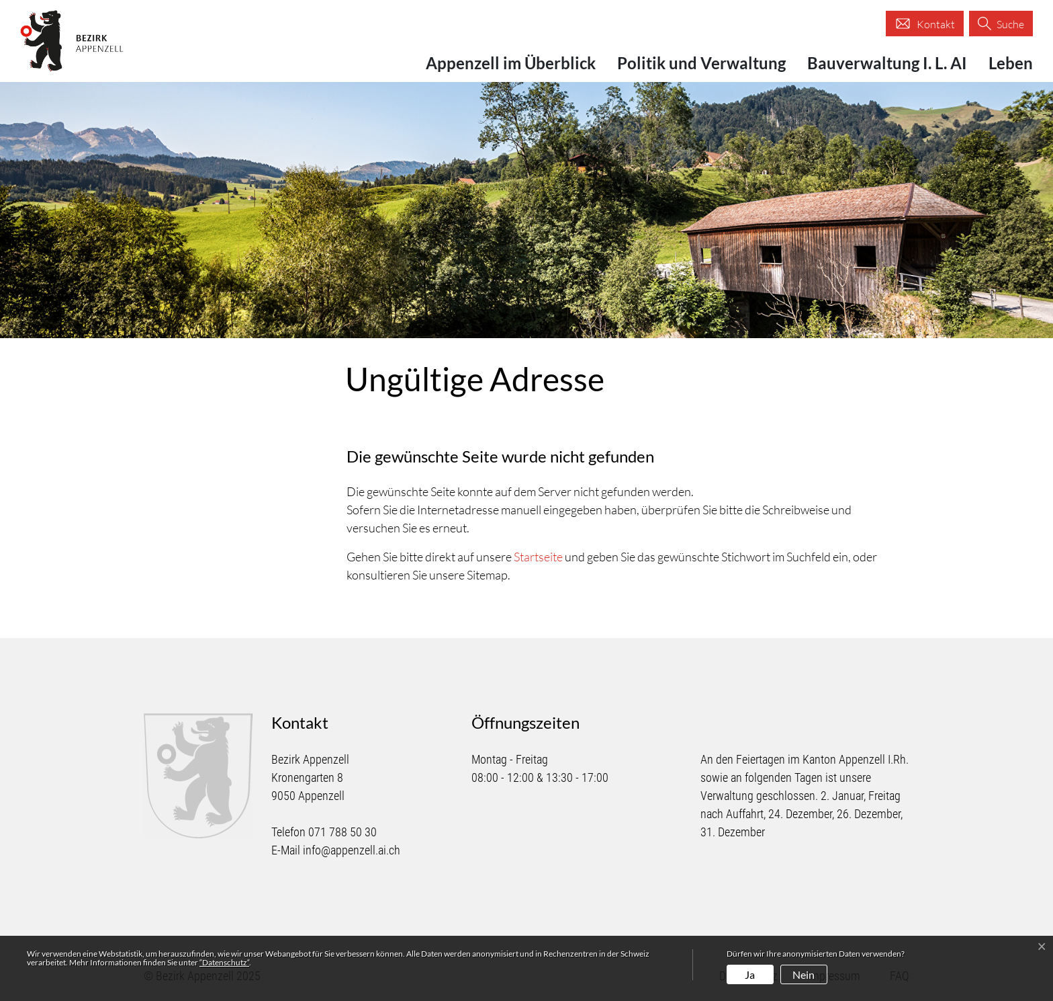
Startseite (538, 556)
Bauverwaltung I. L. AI (887, 63)
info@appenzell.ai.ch (351, 850)
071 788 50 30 (342, 832)
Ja (750, 974)
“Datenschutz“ (224, 962)
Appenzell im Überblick (511, 63)
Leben (1011, 63)
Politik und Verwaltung (701, 63)
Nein (803, 974)
